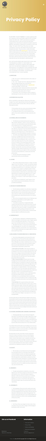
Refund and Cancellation (30, 429)
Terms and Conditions (29, 422)
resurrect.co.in (24, 50)
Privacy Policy (28, 424)
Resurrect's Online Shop (6, 432)
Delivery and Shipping (29, 427)
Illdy (13, 438)
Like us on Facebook (9, 419)
